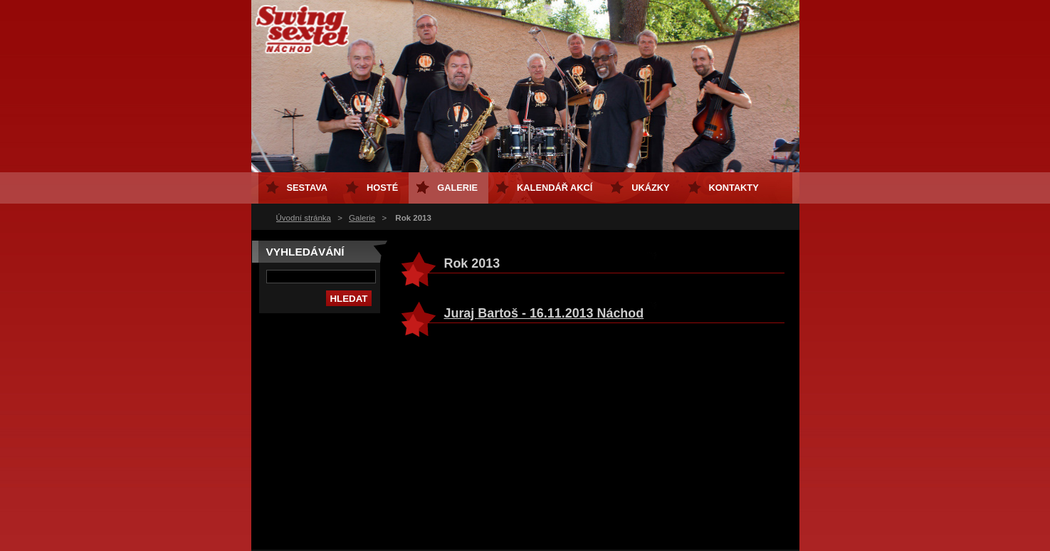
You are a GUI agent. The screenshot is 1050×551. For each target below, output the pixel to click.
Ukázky (650, 187)
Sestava (307, 187)
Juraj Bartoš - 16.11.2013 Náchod (544, 313)
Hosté (382, 187)
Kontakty (734, 187)
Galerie (362, 218)
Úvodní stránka (303, 218)
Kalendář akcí (554, 187)
